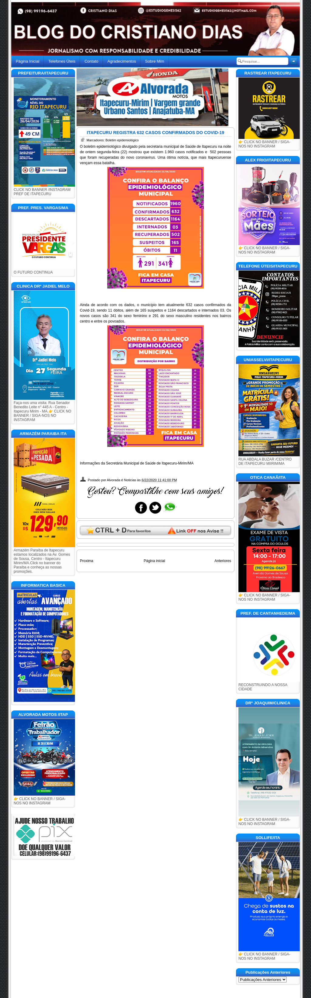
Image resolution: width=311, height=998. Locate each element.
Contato (91, 61)
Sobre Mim (154, 61)
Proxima (86, 561)
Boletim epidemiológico (122, 140)
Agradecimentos (122, 61)
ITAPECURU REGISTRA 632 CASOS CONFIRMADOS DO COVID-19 (155, 132)
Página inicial (154, 561)
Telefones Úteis (61, 61)
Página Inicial (27, 61)
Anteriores (222, 561)
